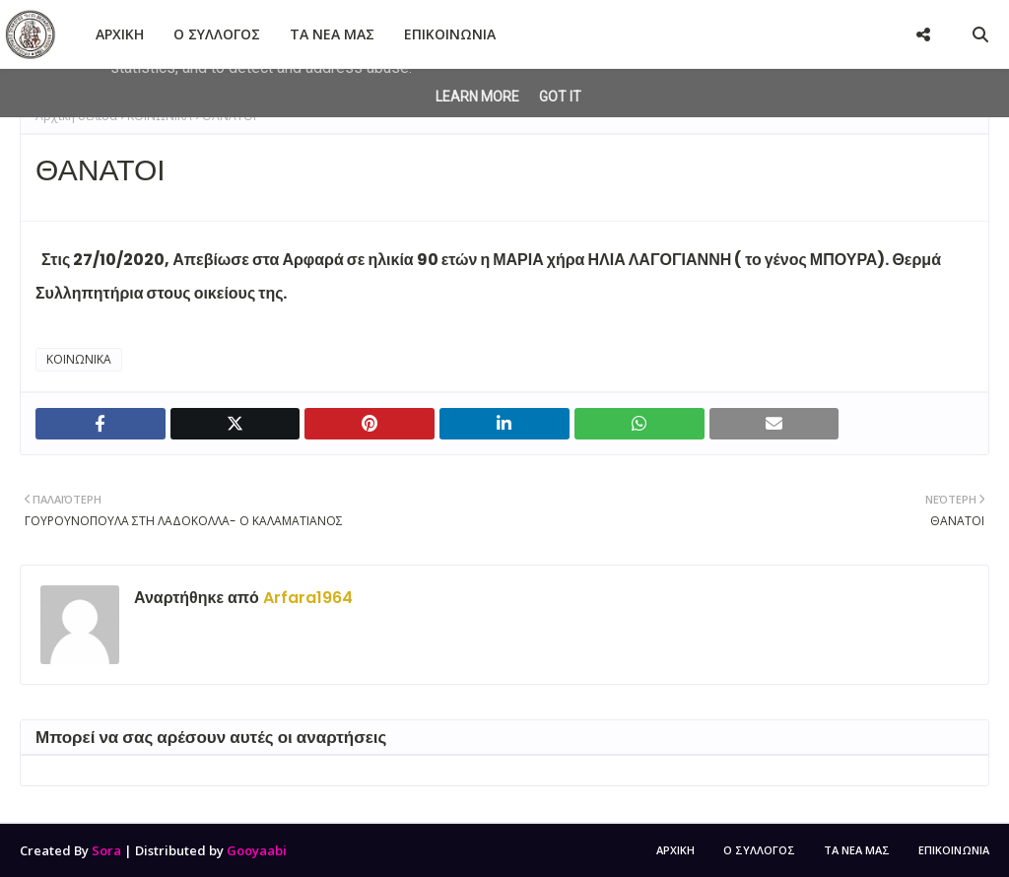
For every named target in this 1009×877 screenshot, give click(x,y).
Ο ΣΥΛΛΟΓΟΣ (759, 850)
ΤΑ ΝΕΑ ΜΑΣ (857, 850)
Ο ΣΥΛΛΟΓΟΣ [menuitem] (216, 34)
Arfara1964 (306, 597)
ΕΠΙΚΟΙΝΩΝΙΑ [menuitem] (450, 34)
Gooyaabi (257, 850)
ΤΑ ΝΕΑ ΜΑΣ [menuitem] (332, 34)
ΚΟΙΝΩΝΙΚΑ (78, 359)
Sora (106, 850)
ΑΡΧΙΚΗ (675, 850)
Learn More (477, 96)
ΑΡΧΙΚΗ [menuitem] (120, 34)
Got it (560, 96)
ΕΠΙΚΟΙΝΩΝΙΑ (953, 850)
